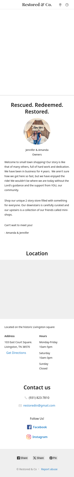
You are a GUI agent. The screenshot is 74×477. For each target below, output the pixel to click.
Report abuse (49, 469)
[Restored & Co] (37, 4)
